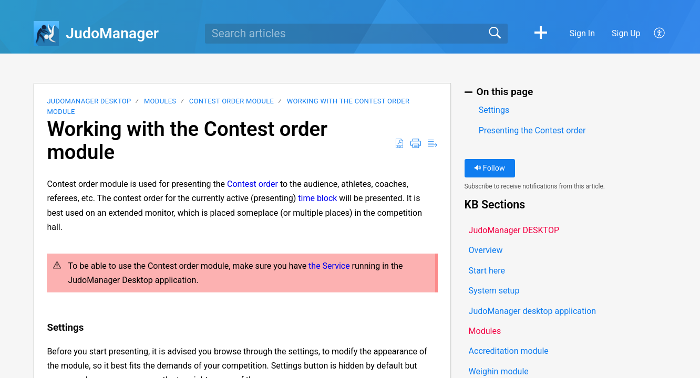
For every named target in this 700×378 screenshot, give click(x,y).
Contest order (252, 184)
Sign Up (626, 33)
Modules (160, 101)
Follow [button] (489, 168)
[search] (356, 34)
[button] (540, 34)
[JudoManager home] (46, 33)
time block (317, 198)
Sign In (582, 33)
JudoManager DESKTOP (89, 101)
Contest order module (231, 101)
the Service (329, 266)
